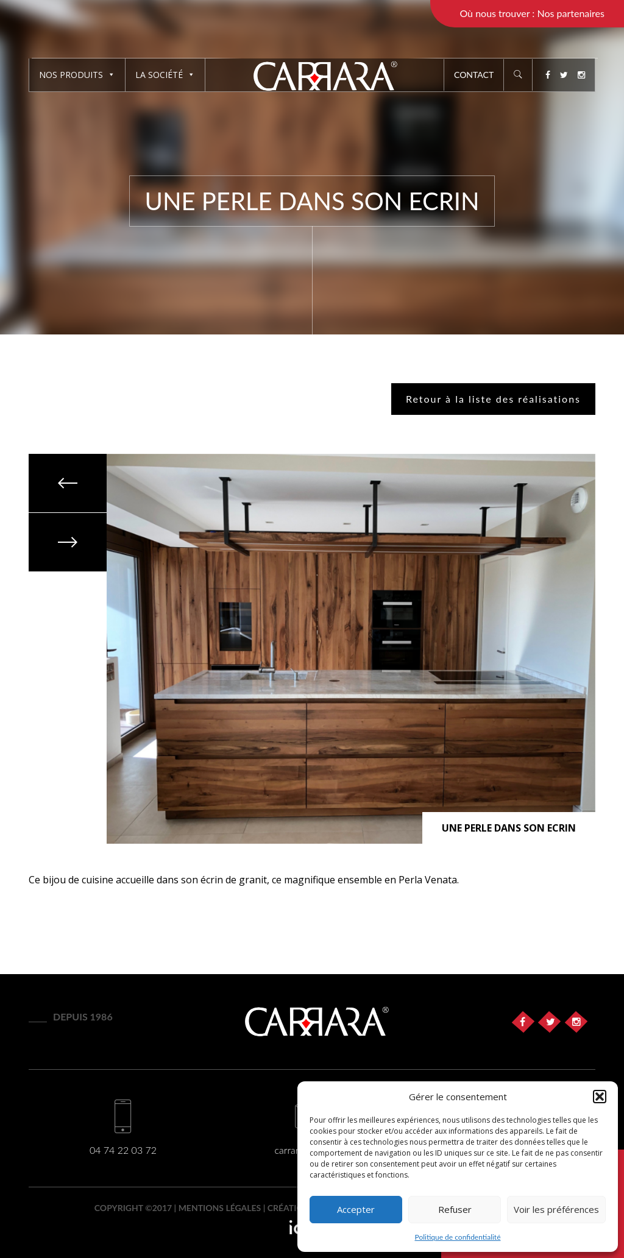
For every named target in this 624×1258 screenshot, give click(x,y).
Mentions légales (220, 1208)
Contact (474, 74)
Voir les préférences (556, 1209)
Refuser (455, 1209)
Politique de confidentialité (458, 1237)
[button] (600, 1096)
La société (165, 74)
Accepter (356, 1209)
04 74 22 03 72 (123, 1150)
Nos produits (77, 74)
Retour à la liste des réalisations (493, 399)
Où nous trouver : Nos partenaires (531, 13)
